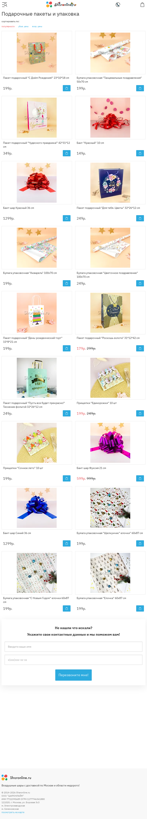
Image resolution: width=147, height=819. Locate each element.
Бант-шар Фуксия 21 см (91, 468)
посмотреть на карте (13, 812)
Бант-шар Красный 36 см (18, 208)
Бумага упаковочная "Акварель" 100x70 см (30, 273)
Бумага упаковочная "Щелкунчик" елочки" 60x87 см (110, 533)
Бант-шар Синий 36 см (17, 533)
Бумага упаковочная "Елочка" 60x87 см (101, 598)
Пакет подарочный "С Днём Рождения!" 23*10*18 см (36, 78)
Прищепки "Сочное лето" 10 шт (23, 468)
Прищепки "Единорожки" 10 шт (97, 403)
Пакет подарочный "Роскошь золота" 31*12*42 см (108, 338)
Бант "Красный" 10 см (90, 143)
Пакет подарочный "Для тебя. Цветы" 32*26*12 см (108, 208)
